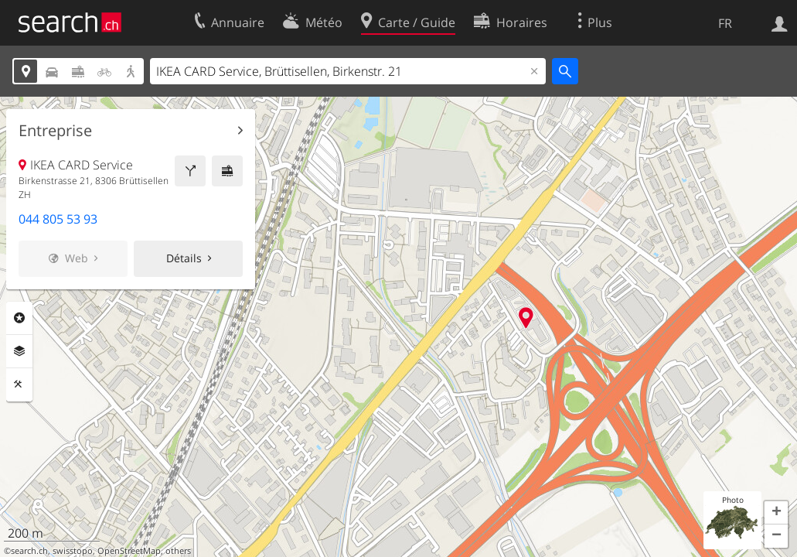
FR (725, 23)
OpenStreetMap (129, 550)
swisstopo (73, 550)
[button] (776, 513)
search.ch (29, 550)
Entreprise (55, 130)
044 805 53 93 (58, 218)
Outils (19, 384)
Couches (19, 351)
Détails (184, 258)
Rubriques (19, 318)
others (178, 550)
